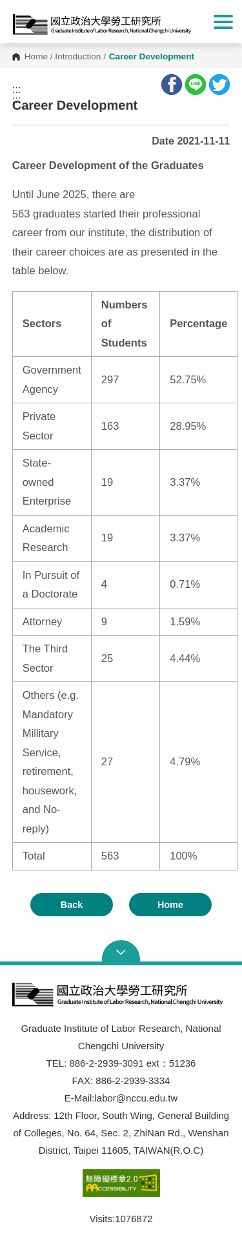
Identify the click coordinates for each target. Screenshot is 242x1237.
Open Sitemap (121, 952)
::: (16, 90)
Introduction (78, 56)
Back (72, 905)
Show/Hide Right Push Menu (223, 22)
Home (36, 56)
